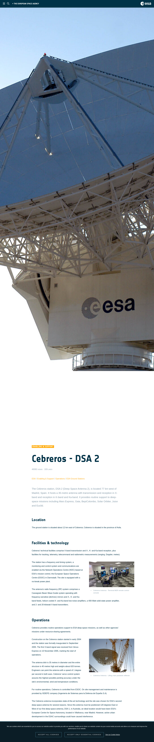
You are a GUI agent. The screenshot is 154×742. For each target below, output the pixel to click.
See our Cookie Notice (112, 734)
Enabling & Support (45, 479)
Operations (60, 479)
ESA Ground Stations (75, 479)
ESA (34, 479)
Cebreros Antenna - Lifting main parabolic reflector (111, 675)
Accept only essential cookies (84, 734)
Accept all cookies (48, 734)
